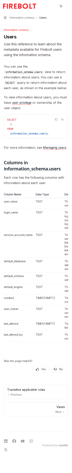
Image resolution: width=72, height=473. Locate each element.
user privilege (21, 103)
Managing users (54, 147)
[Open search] (54, 6)
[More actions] (67, 6)
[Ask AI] (62, 119)
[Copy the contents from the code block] (56, 119)
